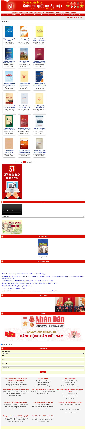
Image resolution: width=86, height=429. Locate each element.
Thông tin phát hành (46, 14)
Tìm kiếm (43, 372)
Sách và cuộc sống (60, 14)
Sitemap (81, 14)
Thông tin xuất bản (25, 14)
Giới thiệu (14, 14)
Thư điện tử (72, 14)
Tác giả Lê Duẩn (43, 257)
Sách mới (6, 21)
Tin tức (35, 14)
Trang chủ (5, 14)
